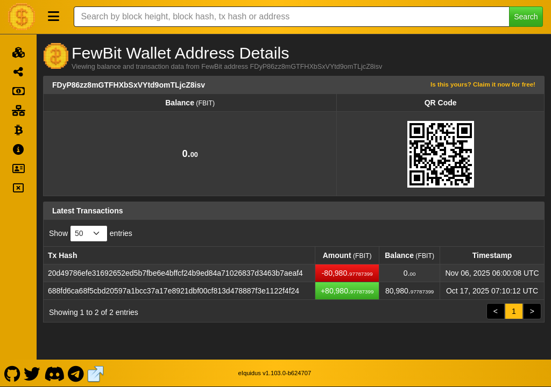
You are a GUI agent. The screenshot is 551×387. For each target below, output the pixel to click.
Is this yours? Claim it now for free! (482, 84)
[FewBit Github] (12, 373)
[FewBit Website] (96, 373)
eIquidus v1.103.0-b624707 (275, 373)
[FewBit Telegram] (76, 373)
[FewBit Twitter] (32, 373)
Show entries (90, 233)
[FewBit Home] (21, 16)
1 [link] (514, 311)
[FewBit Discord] (54, 373)
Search (526, 16)
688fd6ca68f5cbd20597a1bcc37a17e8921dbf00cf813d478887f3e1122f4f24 (173, 290)
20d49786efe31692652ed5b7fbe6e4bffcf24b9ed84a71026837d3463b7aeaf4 (175, 273)
